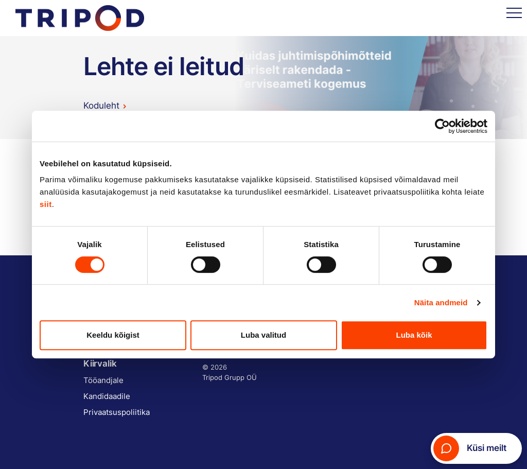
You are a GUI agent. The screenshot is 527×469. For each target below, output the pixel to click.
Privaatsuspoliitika (116, 412)
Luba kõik (414, 335)
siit (46, 204)
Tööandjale (103, 380)
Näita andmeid (441, 302)
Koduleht (101, 105)
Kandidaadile (106, 396)
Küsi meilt (469, 448)
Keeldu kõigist (112, 335)
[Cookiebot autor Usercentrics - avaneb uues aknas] (442, 126)
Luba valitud (263, 335)
